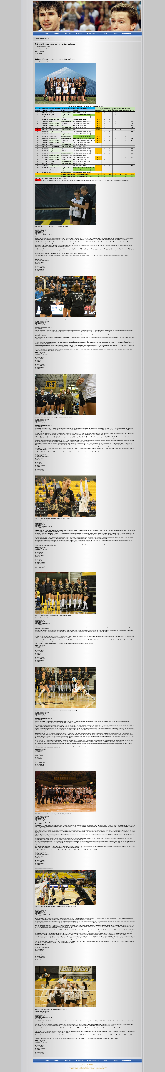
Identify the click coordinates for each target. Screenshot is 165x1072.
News (106, 33)
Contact (56, 33)
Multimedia (126, 33)
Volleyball (68, 33)
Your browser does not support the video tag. (106, 16)
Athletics (79, 33)
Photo (115, 33)
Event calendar (93, 33)
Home (46, 33)
